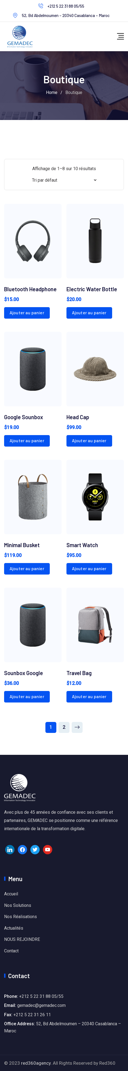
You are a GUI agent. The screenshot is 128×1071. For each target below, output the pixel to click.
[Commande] (64, 180)
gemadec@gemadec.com (41, 1005)
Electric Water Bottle (91, 289)
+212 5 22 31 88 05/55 (65, 6)
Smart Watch (82, 545)
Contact (11, 950)
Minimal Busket (22, 545)
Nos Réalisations (20, 916)
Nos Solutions (17, 905)
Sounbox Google (23, 673)
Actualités (13, 928)
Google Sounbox (23, 417)
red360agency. (36, 1063)
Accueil (11, 893)
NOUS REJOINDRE (22, 939)
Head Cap (77, 417)
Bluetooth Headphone (30, 289)
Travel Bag (79, 673)
